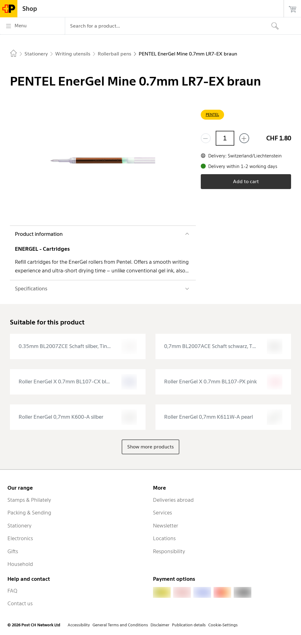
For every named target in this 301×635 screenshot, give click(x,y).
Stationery (19, 526)
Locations (164, 538)
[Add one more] (244, 138)
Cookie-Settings (223, 625)
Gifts (12, 551)
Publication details (189, 625)
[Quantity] (225, 138)
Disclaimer (159, 625)
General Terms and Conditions (120, 625)
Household (20, 564)
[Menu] (32, 26)
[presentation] (78, 346)
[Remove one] (206, 138)
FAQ (12, 591)
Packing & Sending (29, 512)
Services (162, 512)
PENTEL (212, 114)
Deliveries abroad (173, 500)
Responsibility (169, 551)
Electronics (20, 538)
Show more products (150, 447)
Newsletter (165, 526)
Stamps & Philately (29, 500)
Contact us (20, 603)
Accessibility (79, 625)
